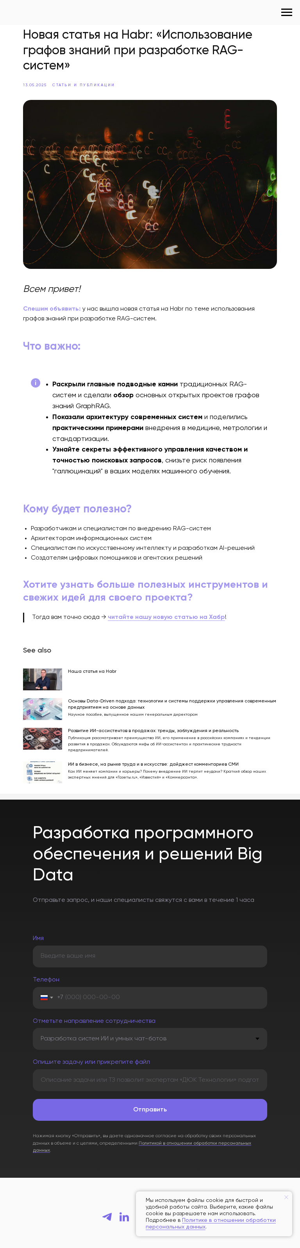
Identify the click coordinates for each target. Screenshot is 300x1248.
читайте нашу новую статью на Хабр (168, 612)
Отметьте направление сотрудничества (94, 1013)
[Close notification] (286, 1197)
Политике (195, 1220)
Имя (38, 931)
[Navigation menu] (286, 12)
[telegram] (107, 1209)
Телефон (46, 972)
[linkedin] (124, 1209)
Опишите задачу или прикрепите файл (91, 1054)
